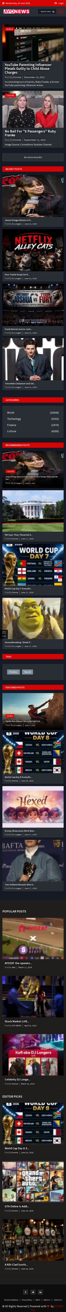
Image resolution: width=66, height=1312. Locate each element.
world (27, 671)
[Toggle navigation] (60, 11)
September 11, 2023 (35, 139)
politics (13, 671)
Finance (11, 425)
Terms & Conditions (12, 1300)
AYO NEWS (16, 1025)
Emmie (17, 77)
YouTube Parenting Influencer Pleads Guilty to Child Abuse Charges (28, 68)
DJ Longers (16, 223)
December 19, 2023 (34, 77)
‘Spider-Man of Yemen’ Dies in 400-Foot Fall (23, 721)
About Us (48, 1300)
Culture (10, 95)
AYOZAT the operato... (18, 963)
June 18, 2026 (27, 780)
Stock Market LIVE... (17, 1021)
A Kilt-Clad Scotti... (16, 1264)
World (9, 29)
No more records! (33, 157)
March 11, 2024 (25, 967)
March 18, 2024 (28, 1083)
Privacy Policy (28, 1300)
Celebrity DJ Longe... (17, 1079)
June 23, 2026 (30, 223)
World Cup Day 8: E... (17, 1148)
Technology (14, 419)
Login (61, 3)
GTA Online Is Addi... (17, 1206)
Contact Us (58, 1300)
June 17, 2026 (27, 538)
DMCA (39, 1300)
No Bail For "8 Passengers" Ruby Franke (30, 133)
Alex (13, 967)
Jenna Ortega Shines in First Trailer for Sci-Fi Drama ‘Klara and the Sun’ (32, 477)
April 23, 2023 (30, 1025)
